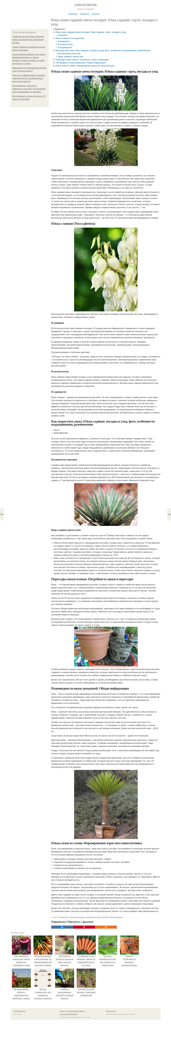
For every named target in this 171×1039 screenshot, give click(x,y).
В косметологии (65, 44)
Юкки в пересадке (102, 917)
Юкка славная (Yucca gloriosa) (70, 38)
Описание (62, 35)
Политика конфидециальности (69, 1014)
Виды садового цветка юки (70, 57)
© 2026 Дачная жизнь (19, 1011)
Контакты (62, 1011)
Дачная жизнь (85, 5)
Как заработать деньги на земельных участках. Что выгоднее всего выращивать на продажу (29, 89)
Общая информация (116, 917)
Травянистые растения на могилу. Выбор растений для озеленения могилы (28, 40)
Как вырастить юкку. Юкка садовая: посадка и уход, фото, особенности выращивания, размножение (103, 50)
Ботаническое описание (69, 53)
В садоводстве (65, 47)
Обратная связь (111, 1011)
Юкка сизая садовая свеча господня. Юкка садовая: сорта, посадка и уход (91, 32)
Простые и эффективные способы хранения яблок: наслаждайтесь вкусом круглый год (28, 78)
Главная (73, 13)
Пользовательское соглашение (75, 1011)
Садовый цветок (90, 917)
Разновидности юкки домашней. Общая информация (81, 63)
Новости (84, 13)
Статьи (95, 13)
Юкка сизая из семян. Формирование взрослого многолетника (85, 66)
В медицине (63, 41)
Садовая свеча (63, 917)
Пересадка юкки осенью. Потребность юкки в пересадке (82, 60)
